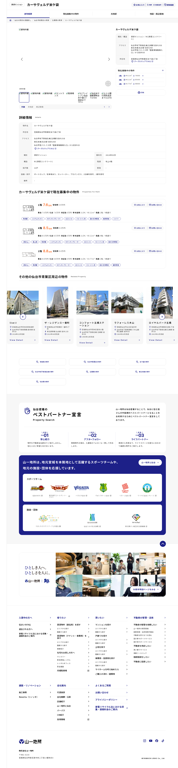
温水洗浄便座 (94, 219)
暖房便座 (106, 219)
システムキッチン (37, 219)
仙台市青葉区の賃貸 (41, 20)
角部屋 (25, 219)
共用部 (114, 13)
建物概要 (28, 13)
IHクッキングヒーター (54, 219)
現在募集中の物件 (71, 13)
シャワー (116, 219)
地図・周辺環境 (157, 13)
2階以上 (26, 242)
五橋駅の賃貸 (57, 20)
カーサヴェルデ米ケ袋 (73, 20)
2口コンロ (68, 219)
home (10, 20)
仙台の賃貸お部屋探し (23, 20)
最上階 (35, 242)
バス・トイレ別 (81, 219)
